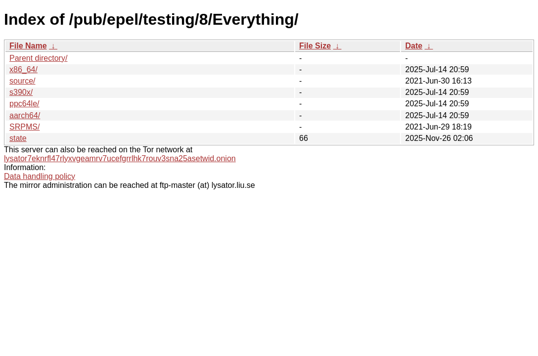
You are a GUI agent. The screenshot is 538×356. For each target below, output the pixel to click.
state (18, 138)
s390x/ (21, 92)
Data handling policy (39, 176)
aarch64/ (24, 115)
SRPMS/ (24, 127)
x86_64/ (23, 69)
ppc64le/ (24, 103)
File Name (28, 46)
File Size (315, 46)
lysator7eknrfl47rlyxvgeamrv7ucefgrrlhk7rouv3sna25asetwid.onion (120, 158)
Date (413, 46)
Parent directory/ (38, 58)
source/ (22, 81)
